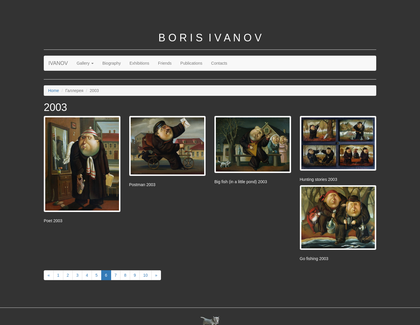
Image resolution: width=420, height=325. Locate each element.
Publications (191, 63)
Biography (111, 63)
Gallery (85, 63)
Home (53, 90)
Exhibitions (139, 63)
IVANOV (58, 63)
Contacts (219, 63)
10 (145, 275)
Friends (165, 63)
